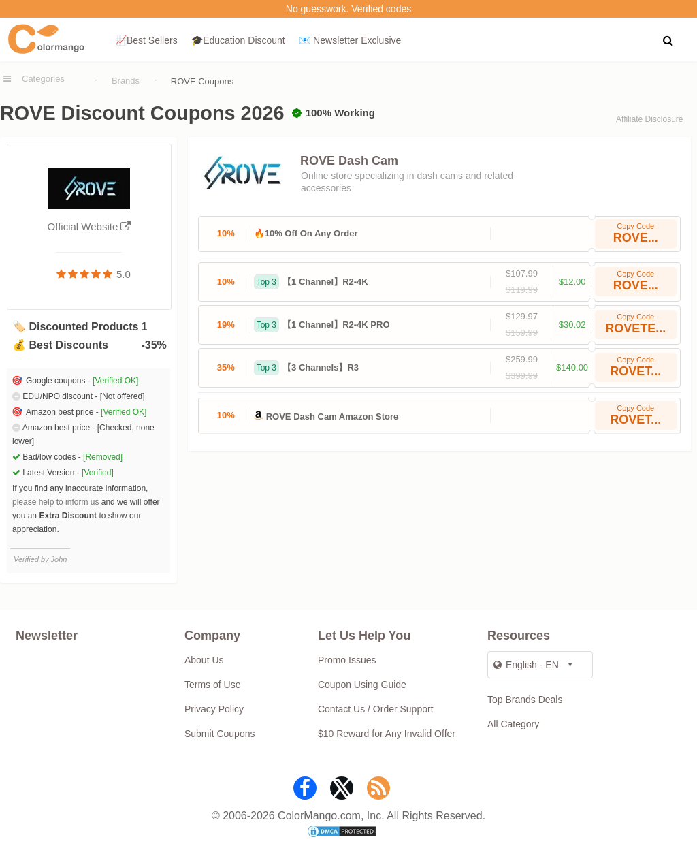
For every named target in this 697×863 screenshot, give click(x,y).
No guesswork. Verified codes (348, 8)
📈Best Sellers (146, 40)
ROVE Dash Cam (349, 161)
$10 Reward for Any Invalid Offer (386, 733)
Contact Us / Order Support (376, 709)
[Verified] (98, 472)
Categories (43, 79)
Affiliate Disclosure (649, 119)
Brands (126, 81)
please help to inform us (55, 502)
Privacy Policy (214, 709)
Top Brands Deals (525, 699)
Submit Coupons (219, 733)
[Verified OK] (115, 381)
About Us (204, 660)
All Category (513, 724)
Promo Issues (347, 660)
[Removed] (103, 457)
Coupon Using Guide (362, 684)
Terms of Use (212, 684)
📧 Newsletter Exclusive (350, 40)
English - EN (526, 664)
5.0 (123, 274)
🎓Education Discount (238, 40)
